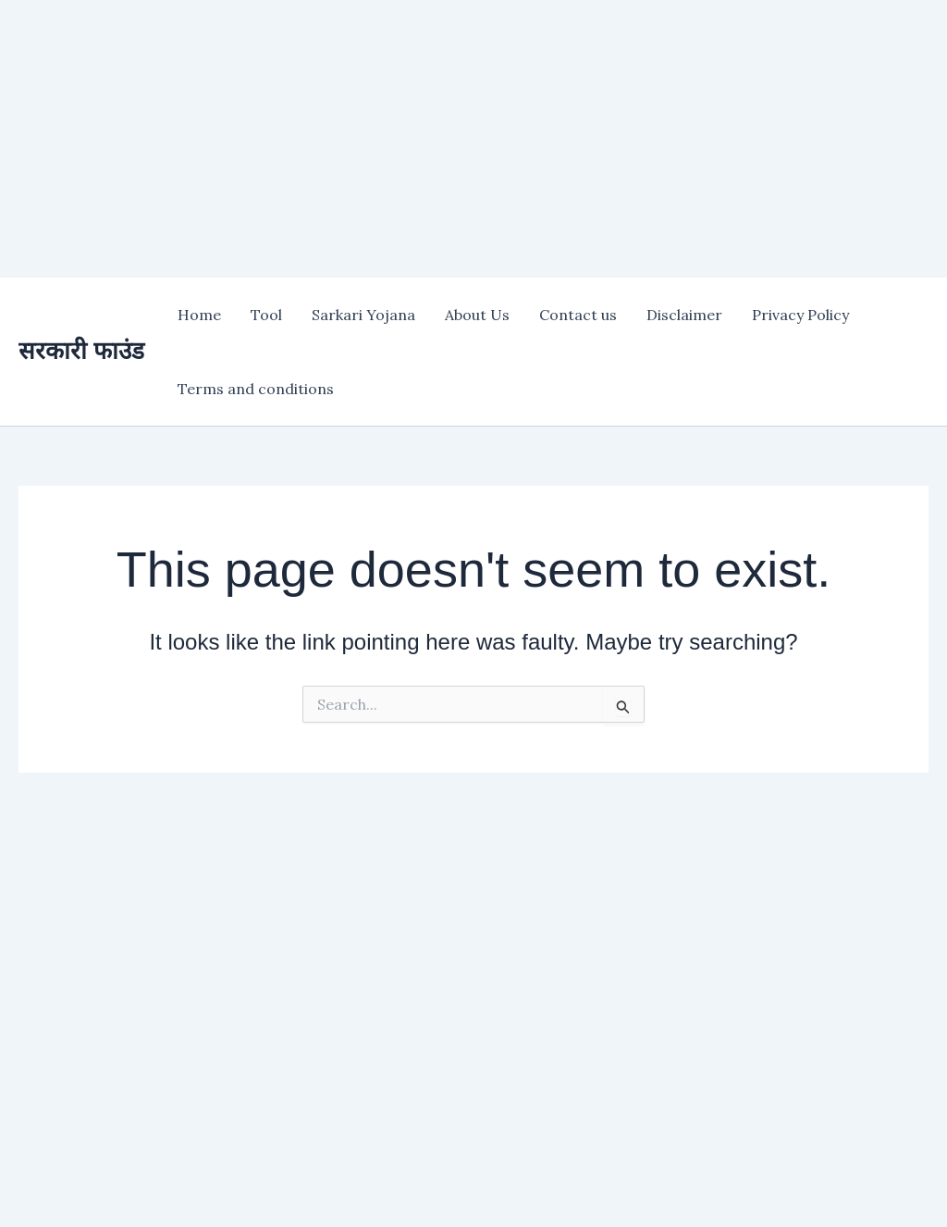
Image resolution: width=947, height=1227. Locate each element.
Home (199, 314)
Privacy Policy (800, 314)
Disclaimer (684, 314)
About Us (477, 314)
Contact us (578, 314)
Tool (266, 314)
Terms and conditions (256, 388)
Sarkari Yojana (363, 314)
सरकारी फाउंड (81, 351)
